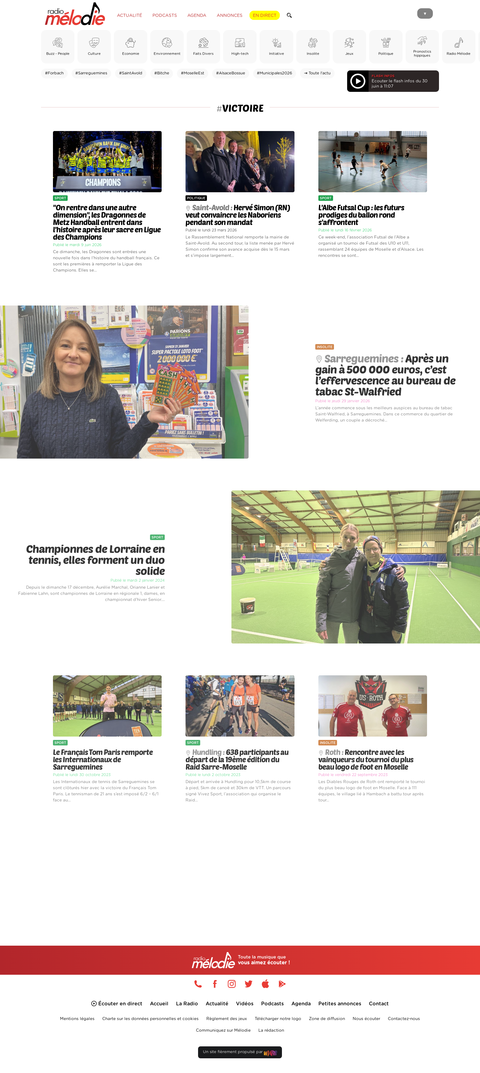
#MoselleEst (192, 73)
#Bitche (161, 73)
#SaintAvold (130, 73)
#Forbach (54, 73)
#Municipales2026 (274, 73)
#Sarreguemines (91, 73)
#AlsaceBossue (230, 73)
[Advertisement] (240, 867)
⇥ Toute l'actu (317, 73)
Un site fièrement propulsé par (240, 1053)
